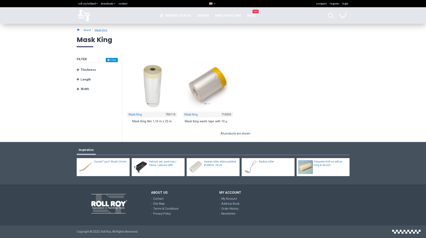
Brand (87, 30)
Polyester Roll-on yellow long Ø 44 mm (328, 163)
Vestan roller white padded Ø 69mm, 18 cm (220, 163)
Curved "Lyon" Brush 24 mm (110, 161)
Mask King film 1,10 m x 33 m (152, 122)
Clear (113, 60)
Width (85, 89)
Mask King (101, 30)
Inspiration (86, 149)
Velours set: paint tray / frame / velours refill (162, 163)
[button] (147, 103)
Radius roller (266, 161)
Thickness (88, 70)
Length (86, 79)
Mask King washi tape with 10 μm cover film (207, 122)
